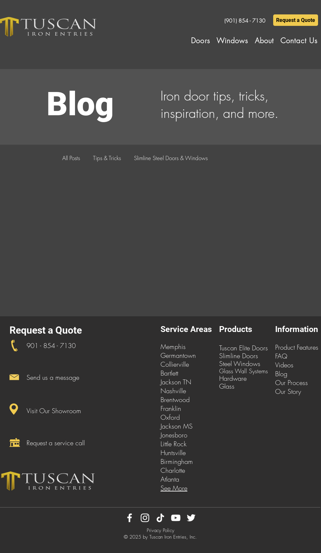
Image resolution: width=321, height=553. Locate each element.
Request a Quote (45, 330)
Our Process (291, 382)
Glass (227, 386)
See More (173, 488)
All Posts (71, 158)
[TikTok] (160, 518)
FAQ (281, 356)
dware (238, 378)
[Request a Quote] (295, 20)
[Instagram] (145, 518)
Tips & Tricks (107, 158)
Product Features (296, 347)
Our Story (288, 391)
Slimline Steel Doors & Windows (171, 158)
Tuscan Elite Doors (243, 347)
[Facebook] (129, 518)
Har (224, 378)
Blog (281, 373)
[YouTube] (175, 518)
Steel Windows (239, 363)
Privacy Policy (160, 530)
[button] (200, 40)
